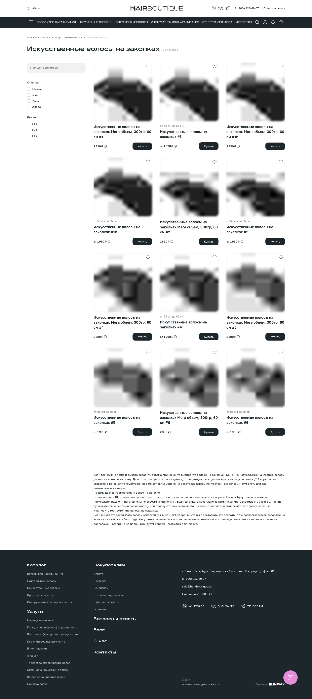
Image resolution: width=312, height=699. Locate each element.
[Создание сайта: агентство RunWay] (270, 684)
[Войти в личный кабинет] (265, 22)
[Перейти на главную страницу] (156, 8)
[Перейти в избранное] (273, 22)
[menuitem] (56, 22)
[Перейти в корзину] (281, 22)
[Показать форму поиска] (257, 22)
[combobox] (56, 68)
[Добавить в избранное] (148, 66)
